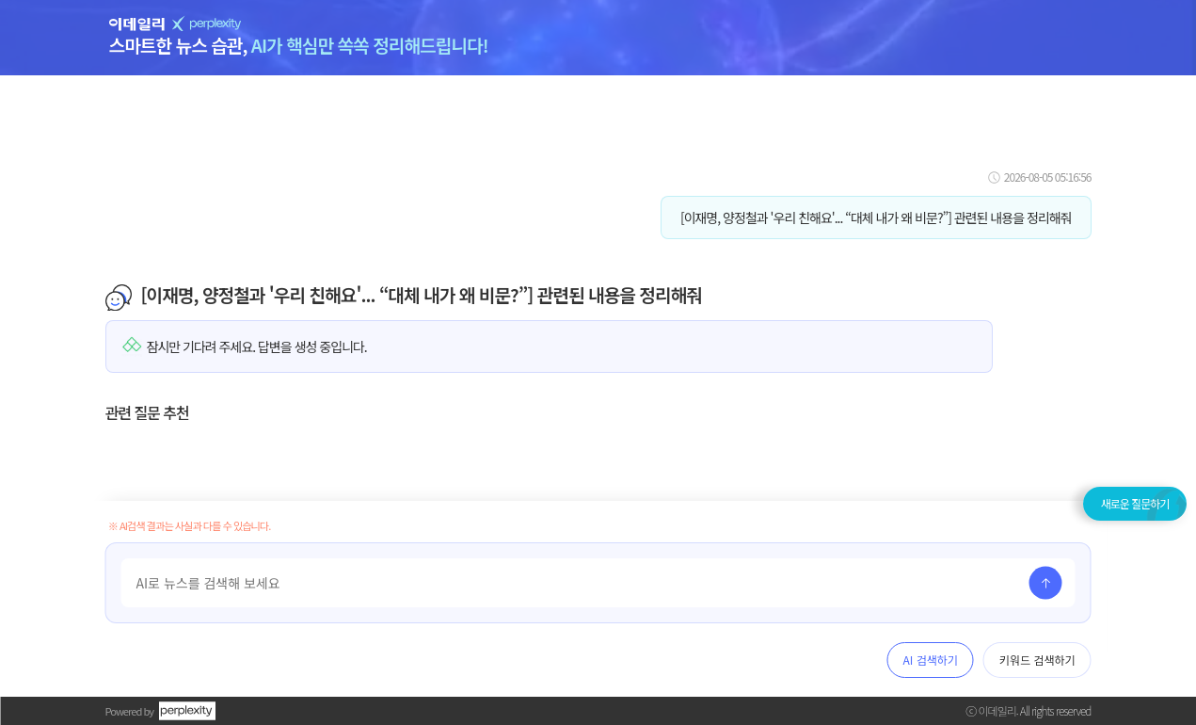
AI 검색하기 (930, 660)
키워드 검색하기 (1037, 660)
